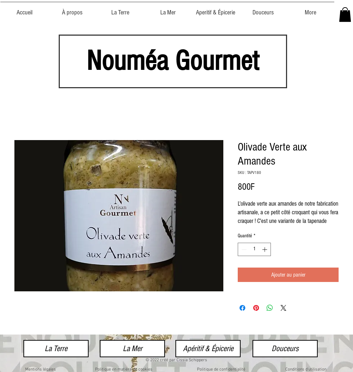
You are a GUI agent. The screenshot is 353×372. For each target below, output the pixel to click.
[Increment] (265, 249)
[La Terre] (56, 348)
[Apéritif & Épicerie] (208, 348)
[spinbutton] (254, 249)
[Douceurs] (285, 348)
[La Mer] (132, 348)
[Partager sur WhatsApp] (269, 308)
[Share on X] (283, 308)
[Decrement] (243, 249)
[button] (345, 14)
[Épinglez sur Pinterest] (256, 308)
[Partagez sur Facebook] (242, 308)
